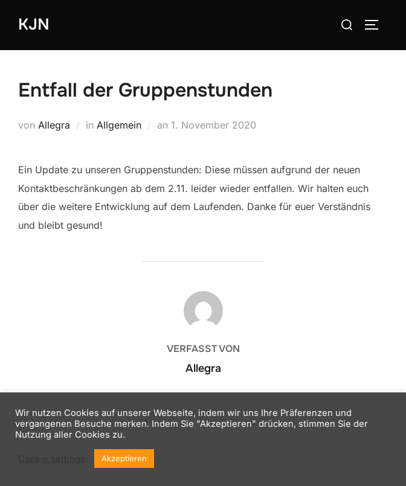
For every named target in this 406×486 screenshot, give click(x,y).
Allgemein (119, 125)
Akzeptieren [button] (124, 458)
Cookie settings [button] (51, 458)
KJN (34, 24)
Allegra (54, 125)
